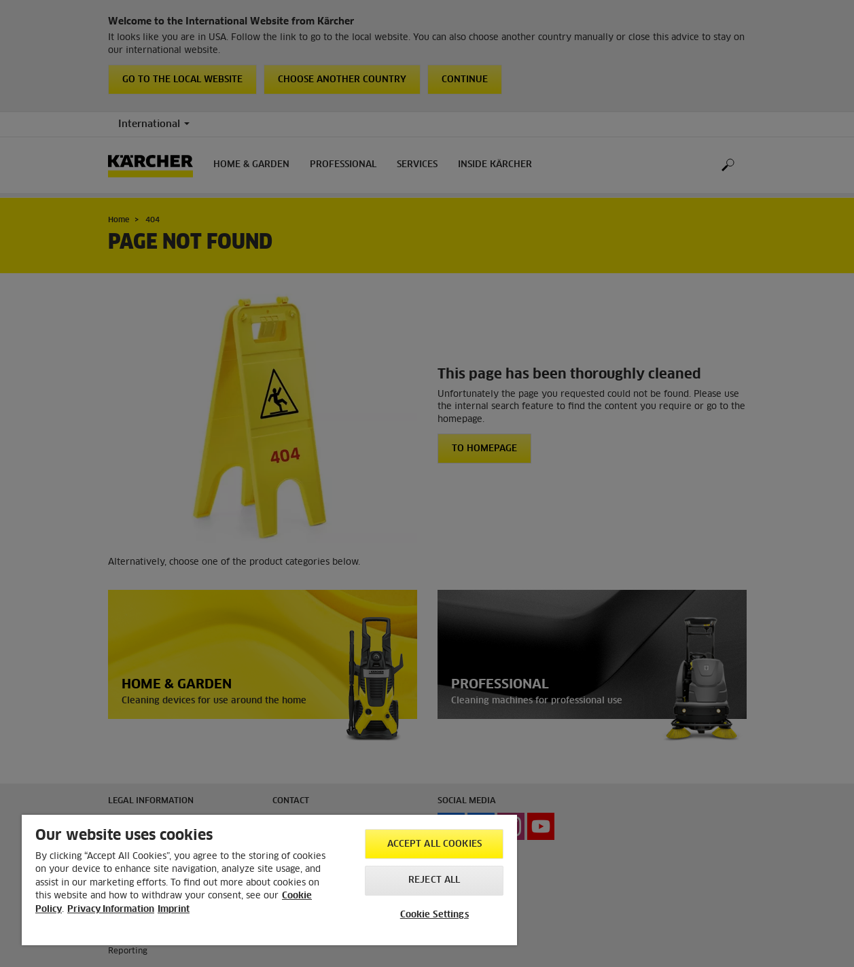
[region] (269, 880)
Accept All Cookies (434, 844)
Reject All (434, 880)
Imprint (174, 909)
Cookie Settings (434, 915)
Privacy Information (110, 909)
